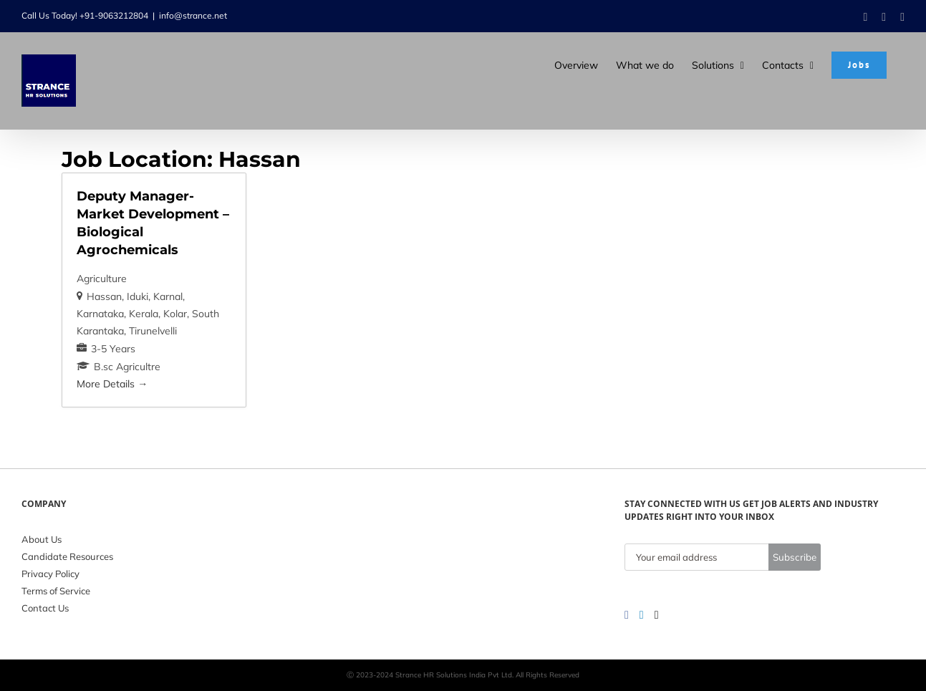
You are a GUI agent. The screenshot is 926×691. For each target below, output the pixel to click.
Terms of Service (55, 590)
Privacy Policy (50, 573)
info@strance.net (193, 15)
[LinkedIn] (642, 615)
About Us (41, 539)
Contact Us (45, 608)
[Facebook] (626, 615)
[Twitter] (657, 615)
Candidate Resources (67, 556)
